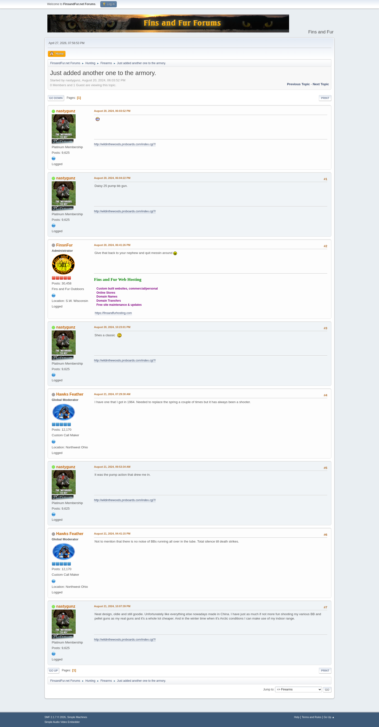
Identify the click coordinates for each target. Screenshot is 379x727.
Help (296, 717)
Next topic (321, 84)
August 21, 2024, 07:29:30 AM (112, 394)
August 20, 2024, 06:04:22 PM (112, 177)
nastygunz (65, 111)
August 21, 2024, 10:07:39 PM (112, 606)
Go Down (56, 98)
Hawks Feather (69, 394)
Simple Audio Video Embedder (62, 721)
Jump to (268, 689)
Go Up (53, 670)
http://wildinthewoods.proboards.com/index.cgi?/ (125, 144)
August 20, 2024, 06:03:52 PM (112, 110)
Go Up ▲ (329, 717)
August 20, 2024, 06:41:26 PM (112, 245)
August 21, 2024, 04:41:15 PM (112, 533)
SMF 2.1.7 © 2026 (55, 717)
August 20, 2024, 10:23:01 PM (112, 327)
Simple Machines (77, 717)
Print (325, 98)
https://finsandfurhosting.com (113, 313)
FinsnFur (64, 245)
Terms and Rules (311, 717)
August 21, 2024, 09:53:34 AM (112, 466)
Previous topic (298, 84)
